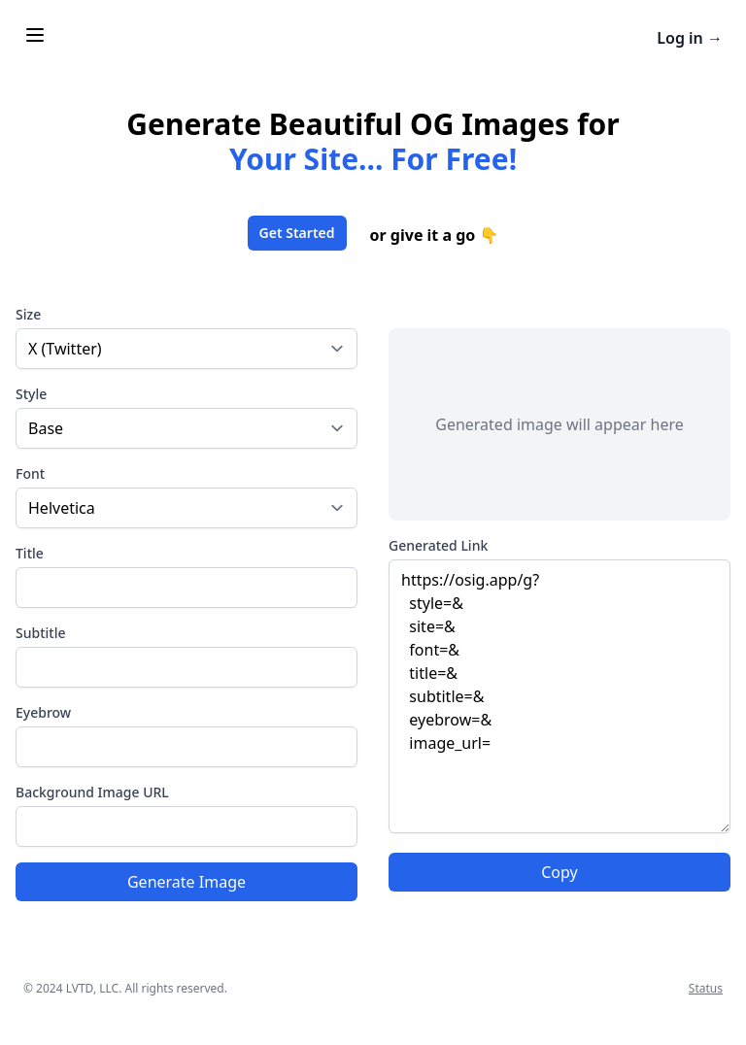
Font (30, 473)
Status (706, 988)
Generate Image (186, 882)
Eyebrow (43, 712)
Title (30, 553)
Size (28, 314)
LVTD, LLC (92, 988)
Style (31, 394)
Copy (559, 872)
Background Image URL (92, 792)
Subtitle (40, 633)
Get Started (297, 232)
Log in (690, 38)
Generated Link (438, 545)
